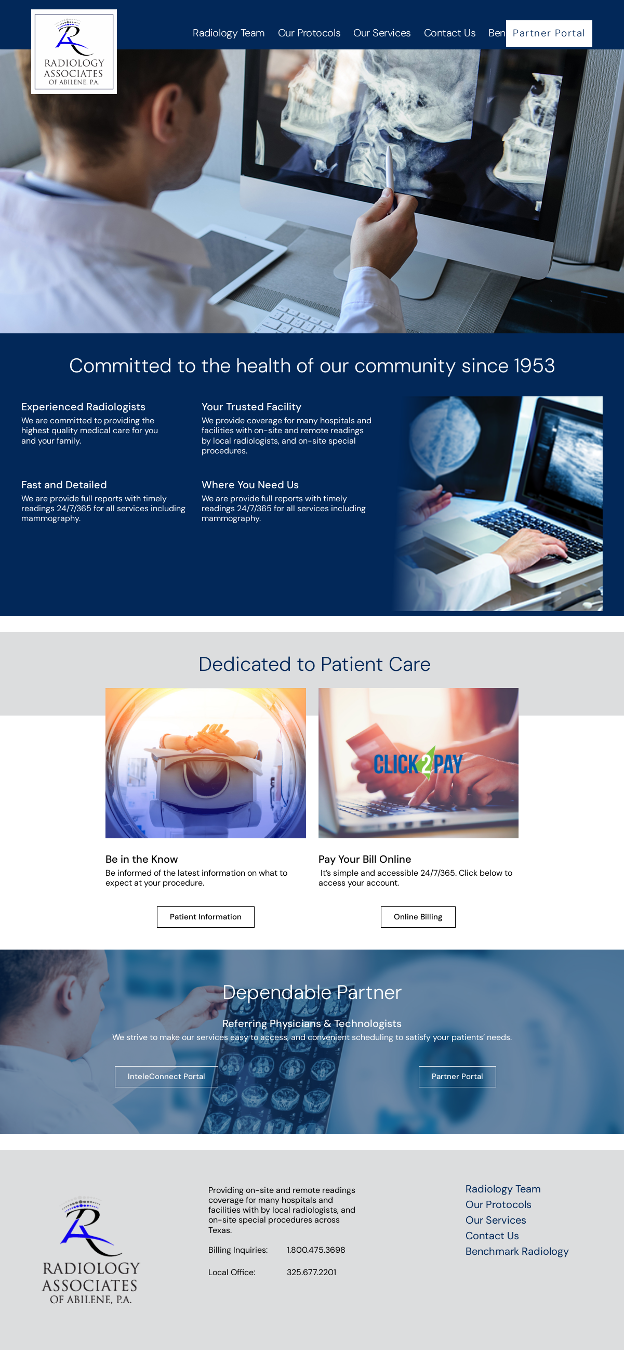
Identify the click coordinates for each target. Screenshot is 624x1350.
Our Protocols (309, 33)
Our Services (382, 33)
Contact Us (450, 33)
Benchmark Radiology (517, 1251)
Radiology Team (229, 33)
